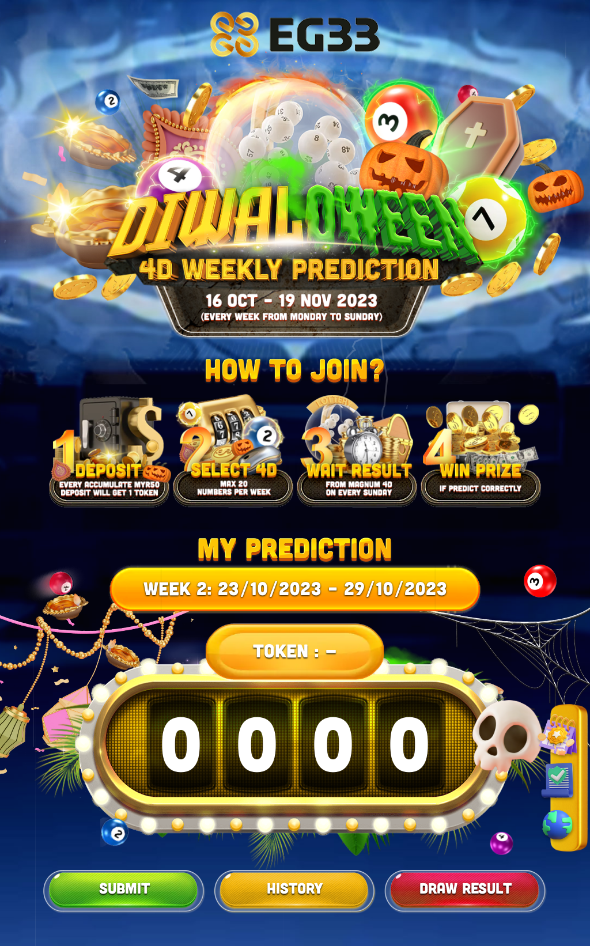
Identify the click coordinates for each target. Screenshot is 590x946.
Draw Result (465, 887)
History (295, 887)
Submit (124, 887)
